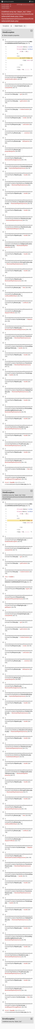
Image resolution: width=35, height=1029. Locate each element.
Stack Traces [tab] (20, 26)
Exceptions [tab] (7, 26)
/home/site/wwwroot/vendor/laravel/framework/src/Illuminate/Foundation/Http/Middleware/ (18, 183)
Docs (31, 1)
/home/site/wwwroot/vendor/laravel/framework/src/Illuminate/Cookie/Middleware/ (18, 243)
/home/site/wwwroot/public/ (16, 484)
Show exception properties (11, 35)
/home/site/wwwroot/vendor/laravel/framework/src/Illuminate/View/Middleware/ (18, 201)
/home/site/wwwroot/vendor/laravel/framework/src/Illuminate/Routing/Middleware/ (18, 166)
